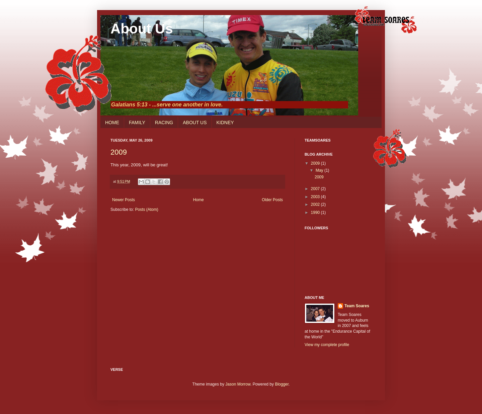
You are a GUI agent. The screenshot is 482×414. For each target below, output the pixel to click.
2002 (316, 204)
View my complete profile (327, 344)
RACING (164, 122)
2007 (316, 188)
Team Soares (356, 306)
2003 (316, 196)
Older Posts (272, 199)
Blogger (282, 384)
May (320, 170)
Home (198, 199)
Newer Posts (123, 199)
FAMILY (137, 122)
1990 (316, 212)
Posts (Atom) (146, 209)
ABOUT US (195, 122)
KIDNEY (225, 122)
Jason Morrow (237, 384)
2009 (118, 152)
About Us (141, 28)
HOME (112, 122)
